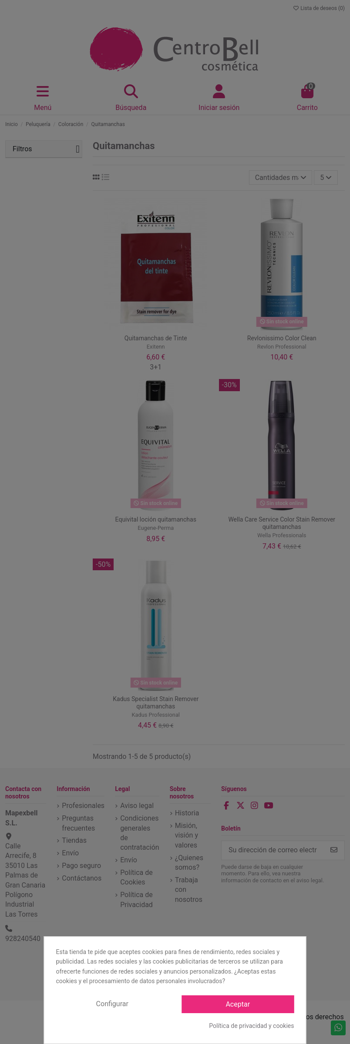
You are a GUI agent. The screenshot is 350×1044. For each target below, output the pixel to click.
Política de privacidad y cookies (251, 1025)
